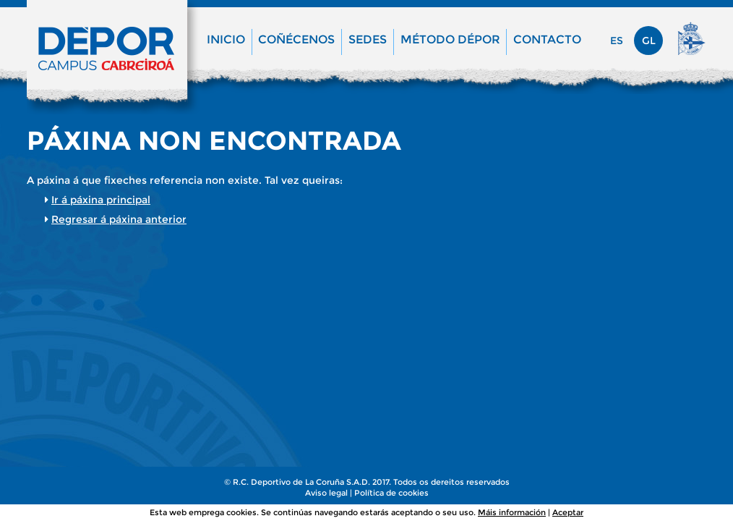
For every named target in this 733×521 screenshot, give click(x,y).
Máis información (512, 512)
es (616, 40)
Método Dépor (450, 39)
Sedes (367, 39)
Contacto (547, 39)
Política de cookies (391, 493)
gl (649, 40)
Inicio (226, 39)
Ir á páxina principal (100, 199)
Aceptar (567, 512)
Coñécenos (296, 39)
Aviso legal (326, 493)
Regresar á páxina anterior (119, 219)
